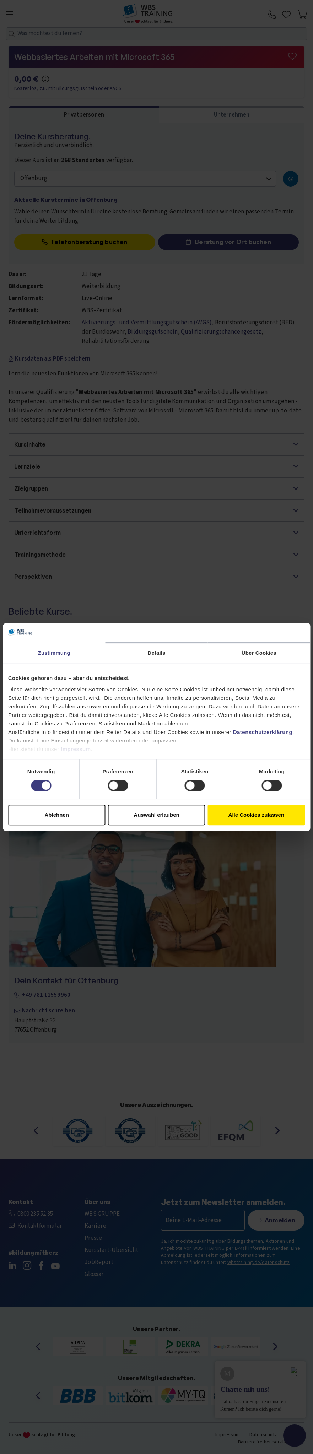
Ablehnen (57, 815)
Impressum (76, 749)
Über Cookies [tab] (259, 653)
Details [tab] (157, 653)
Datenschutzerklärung (263, 732)
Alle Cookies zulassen (256, 815)
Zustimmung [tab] (54, 653)
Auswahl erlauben (156, 815)
